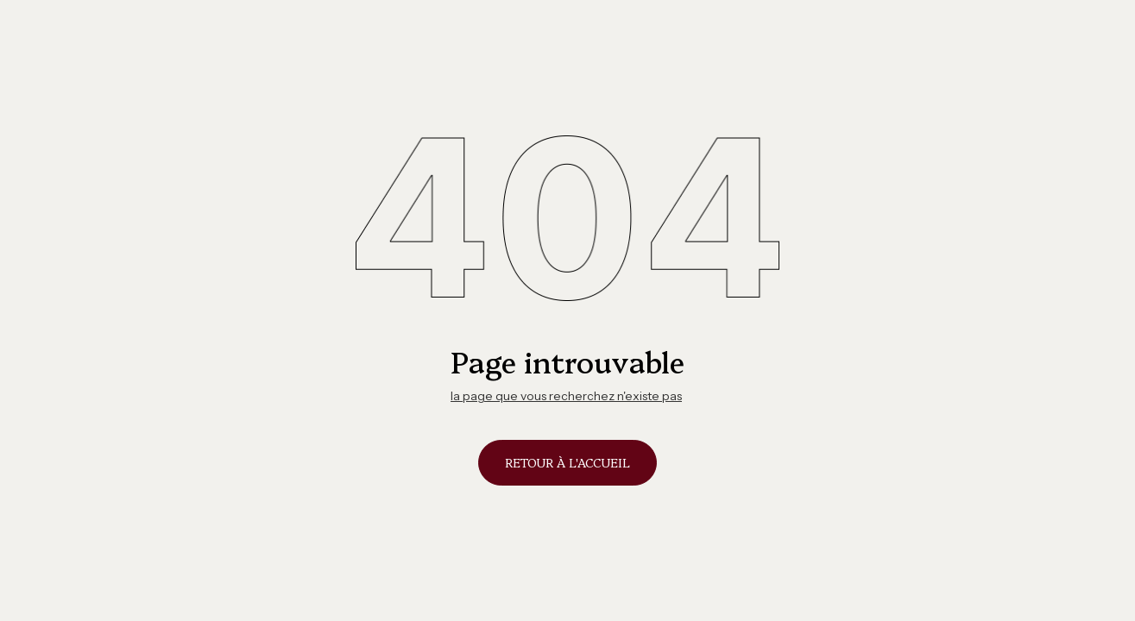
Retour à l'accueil (567, 462)
